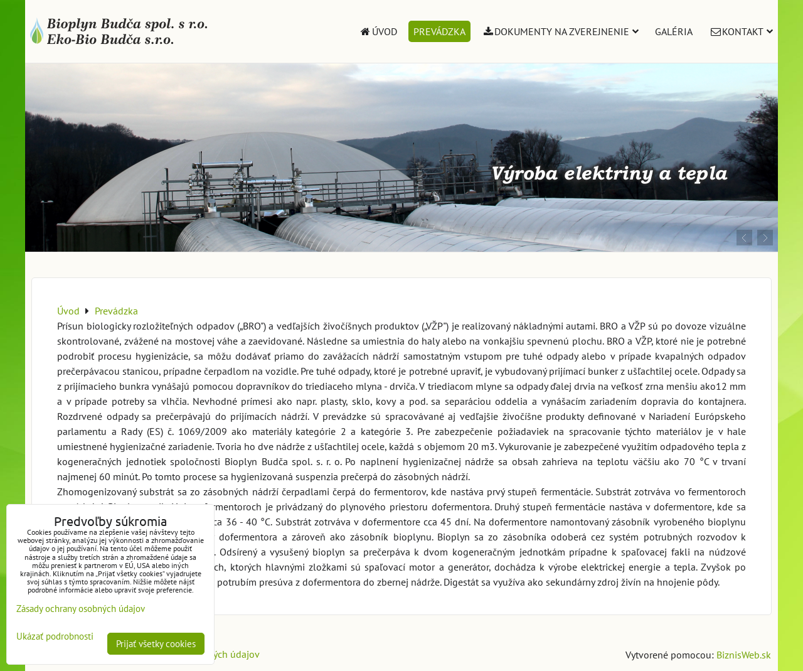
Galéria (674, 31)
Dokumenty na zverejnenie (560, 31)
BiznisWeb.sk (743, 654)
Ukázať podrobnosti (54, 636)
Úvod (378, 31)
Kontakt (741, 31)
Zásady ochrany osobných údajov (80, 609)
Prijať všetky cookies (156, 644)
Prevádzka (439, 31)
